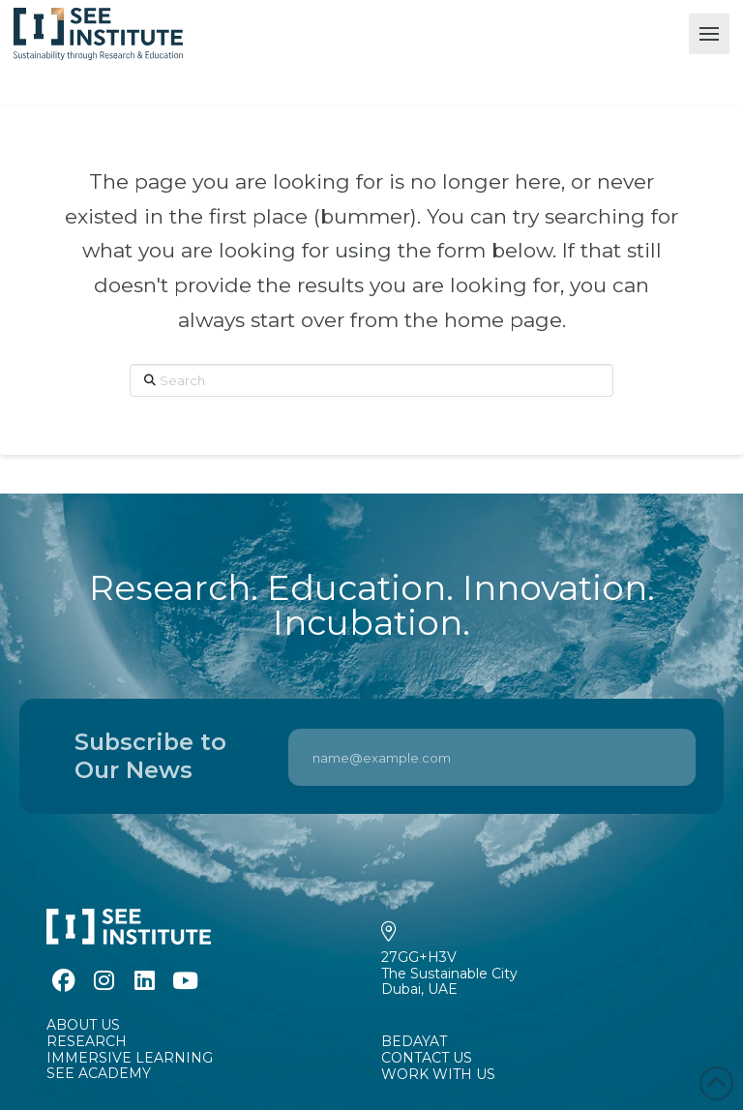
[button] (709, 34)
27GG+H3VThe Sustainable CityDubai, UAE (449, 973)
